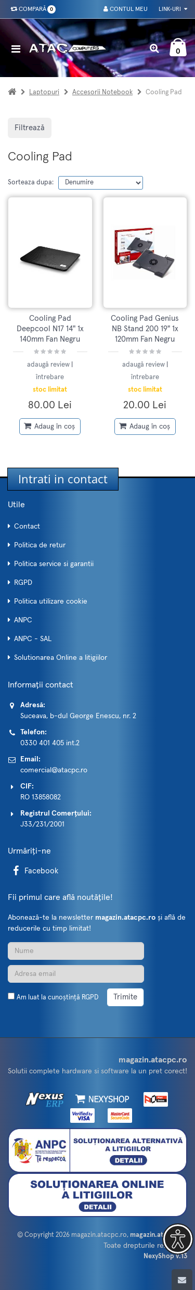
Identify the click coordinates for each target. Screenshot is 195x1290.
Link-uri (173, 9)
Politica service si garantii (54, 564)
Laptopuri (44, 92)
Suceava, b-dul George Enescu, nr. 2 (78, 716)
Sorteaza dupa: (31, 182)
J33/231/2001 (42, 824)
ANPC (23, 620)
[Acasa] (12, 92)
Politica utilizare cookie (50, 601)
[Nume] (76, 951)
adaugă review (49, 364)
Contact (27, 526)
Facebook (33, 871)
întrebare (50, 377)
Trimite (125, 997)
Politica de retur (40, 545)
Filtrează (30, 128)
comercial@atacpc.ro (53, 770)
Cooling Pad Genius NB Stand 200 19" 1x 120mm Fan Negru (145, 329)
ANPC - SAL (32, 639)
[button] (177, 1239)
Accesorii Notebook (102, 92)
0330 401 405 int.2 (50, 743)
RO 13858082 (40, 797)
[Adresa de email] (76, 974)
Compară (30, 9)
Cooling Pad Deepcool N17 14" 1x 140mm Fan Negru (50, 329)
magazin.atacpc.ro (99, 1235)
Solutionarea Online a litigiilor (60, 657)
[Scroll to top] (182, 1279)
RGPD (23, 582)
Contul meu (125, 9)
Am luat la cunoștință (57, 997)
